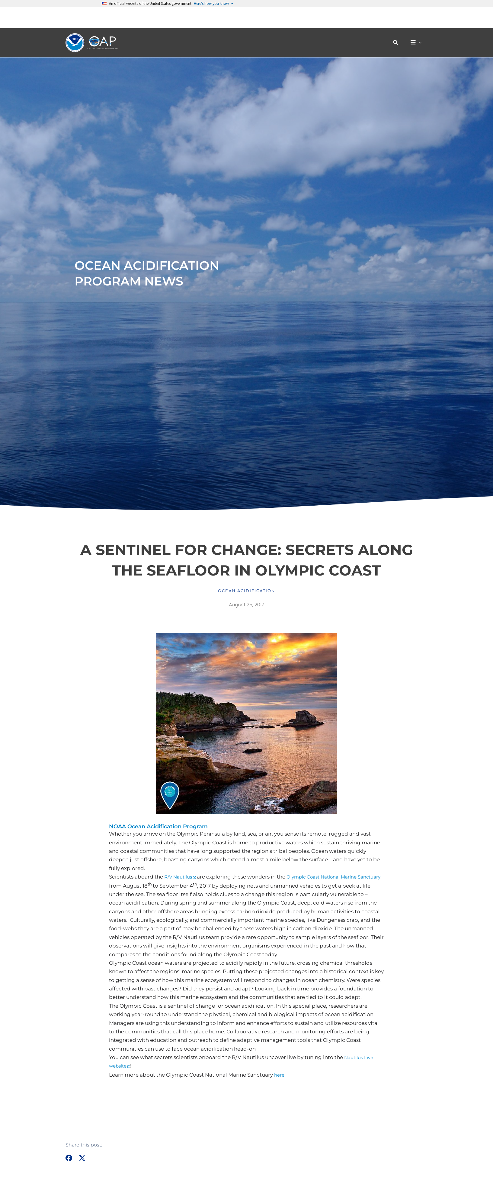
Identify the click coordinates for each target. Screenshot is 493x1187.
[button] (399, 21)
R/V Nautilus (180, 877)
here (280, 1075)
